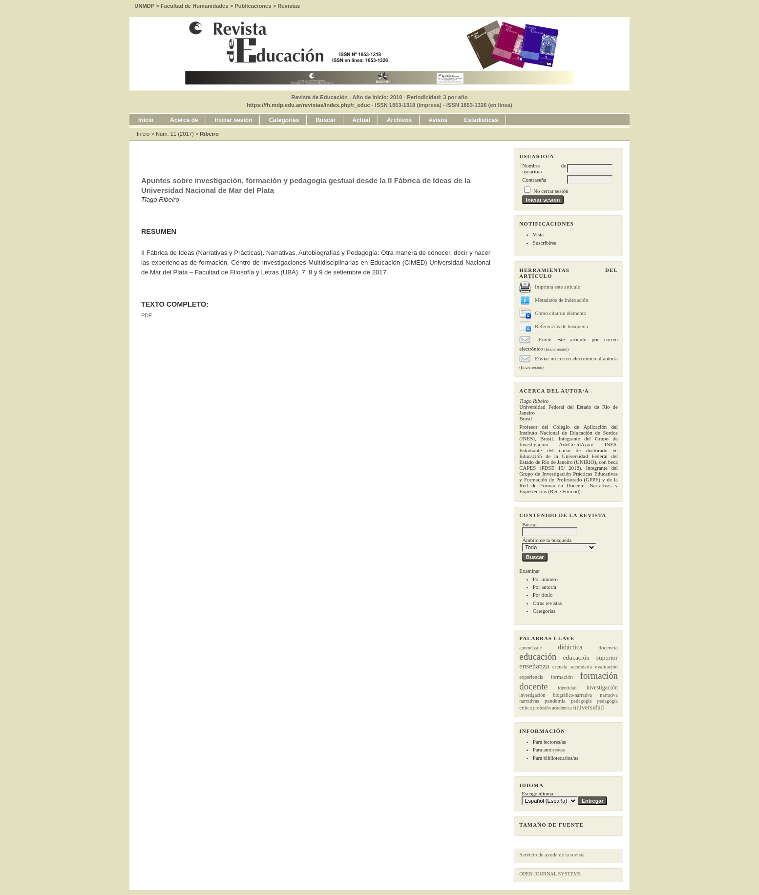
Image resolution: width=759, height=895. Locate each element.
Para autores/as (549, 749)
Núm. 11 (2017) (175, 134)
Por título (543, 595)
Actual (361, 120)
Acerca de (184, 120)
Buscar (326, 120)
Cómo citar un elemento (560, 313)
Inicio (145, 120)
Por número (545, 579)
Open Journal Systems (550, 873)
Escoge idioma (537, 793)
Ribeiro (209, 134)
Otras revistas (547, 603)
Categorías (544, 611)
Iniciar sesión (234, 120)
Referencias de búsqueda (561, 326)
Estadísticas (481, 120)
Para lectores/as (549, 742)
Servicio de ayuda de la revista (552, 854)
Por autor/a (544, 587)
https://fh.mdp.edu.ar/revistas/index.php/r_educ (308, 105)
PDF (146, 315)
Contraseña (534, 180)
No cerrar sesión (550, 191)
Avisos (437, 120)
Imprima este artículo (557, 287)
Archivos (399, 120)
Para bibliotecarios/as (556, 758)
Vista (538, 234)
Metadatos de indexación (561, 300)
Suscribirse (544, 243)
